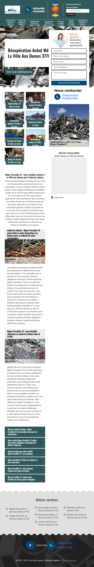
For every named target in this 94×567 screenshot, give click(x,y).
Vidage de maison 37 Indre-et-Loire (22, 23)
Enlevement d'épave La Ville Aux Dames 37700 (48, 516)
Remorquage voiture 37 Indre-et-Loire (34, 23)
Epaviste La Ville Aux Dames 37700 (76, 509)
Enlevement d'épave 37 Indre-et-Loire (48, 23)
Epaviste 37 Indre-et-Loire (61, 23)
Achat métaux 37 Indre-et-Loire (71, 23)
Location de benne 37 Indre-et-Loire (10, 23)
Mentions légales (52, 560)
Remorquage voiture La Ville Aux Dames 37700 (48, 509)
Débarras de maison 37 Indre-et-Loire (83, 23)
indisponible (39, 8)
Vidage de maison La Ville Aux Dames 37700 (19, 510)
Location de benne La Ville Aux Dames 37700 (48, 523)
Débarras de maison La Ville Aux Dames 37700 (77, 516)
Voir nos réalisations (19, 72)
